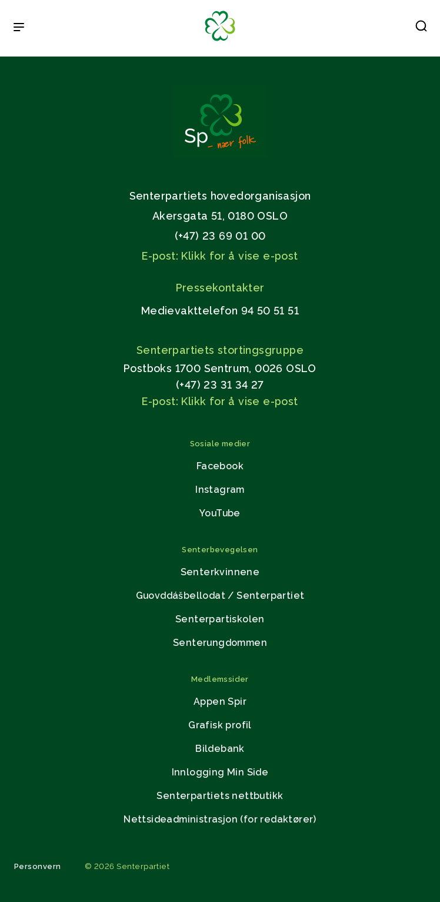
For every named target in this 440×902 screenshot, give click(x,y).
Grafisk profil (220, 725)
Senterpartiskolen (220, 619)
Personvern (37, 866)
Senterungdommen (220, 642)
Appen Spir (220, 701)
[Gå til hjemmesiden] (220, 155)
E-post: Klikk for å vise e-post (220, 256)
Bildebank (220, 748)
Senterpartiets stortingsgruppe (220, 350)
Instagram (220, 489)
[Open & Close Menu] (19, 28)
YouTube (220, 513)
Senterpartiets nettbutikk (219, 795)
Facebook (220, 466)
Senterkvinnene (220, 572)
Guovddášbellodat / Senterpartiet (220, 595)
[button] (421, 28)
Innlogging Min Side (220, 772)
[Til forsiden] (220, 42)
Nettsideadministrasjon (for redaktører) (220, 819)
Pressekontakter (220, 287)
